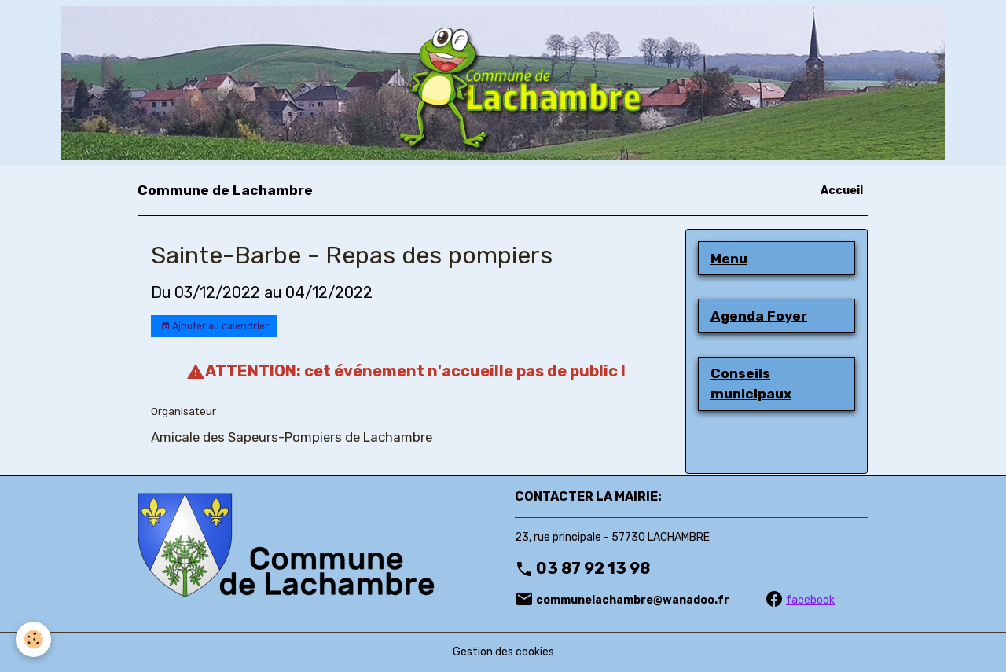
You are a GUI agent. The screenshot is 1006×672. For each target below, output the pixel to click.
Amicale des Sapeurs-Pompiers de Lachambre (291, 437)
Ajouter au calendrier (214, 326)
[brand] (225, 190)
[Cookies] (33, 639)
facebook (810, 600)
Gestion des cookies (503, 652)
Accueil (842, 190)
